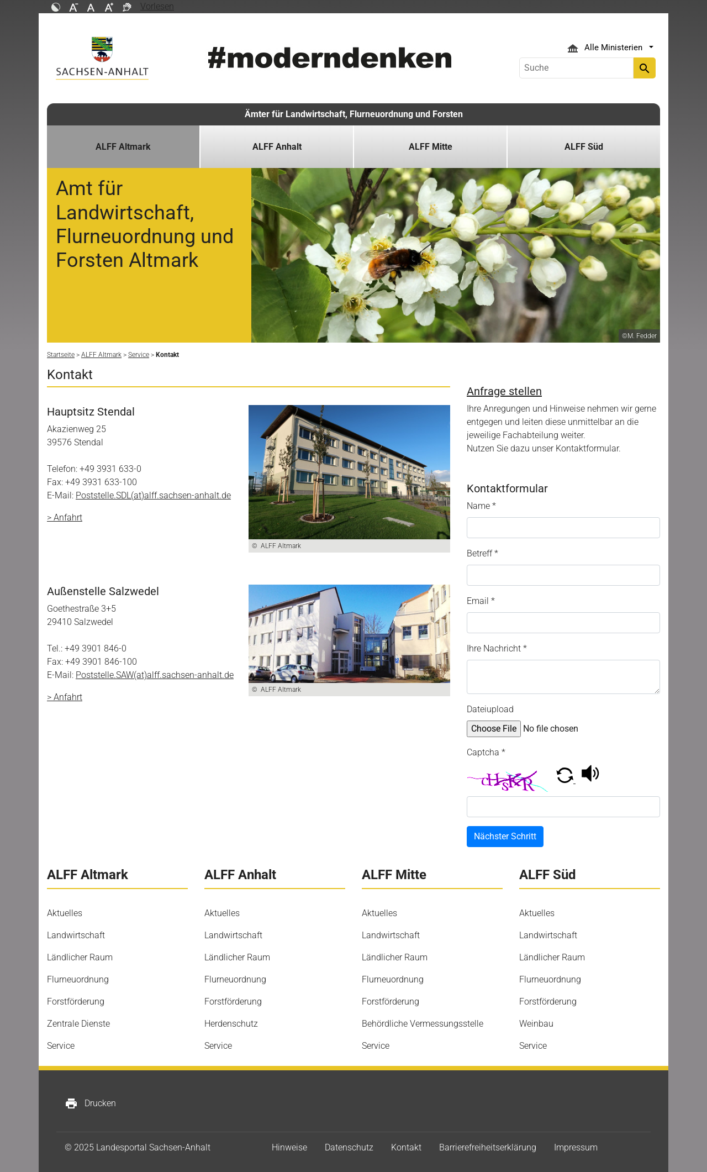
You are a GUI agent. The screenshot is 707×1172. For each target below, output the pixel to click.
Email (481, 601)
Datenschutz (349, 1147)
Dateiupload (490, 709)
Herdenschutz (231, 1023)
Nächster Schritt (505, 836)
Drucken (90, 1103)
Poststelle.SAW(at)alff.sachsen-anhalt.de (155, 675)
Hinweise (289, 1147)
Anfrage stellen (504, 391)
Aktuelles (64, 913)
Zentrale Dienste (78, 1023)
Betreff (482, 553)
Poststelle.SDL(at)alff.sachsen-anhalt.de (153, 495)
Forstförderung (75, 1001)
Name (481, 506)
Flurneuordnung (78, 979)
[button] (566, 780)
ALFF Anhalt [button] (277, 146)
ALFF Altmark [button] (123, 146)
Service (61, 1045)
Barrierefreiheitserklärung (487, 1147)
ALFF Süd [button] (583, 146)
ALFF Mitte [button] (430, 146)
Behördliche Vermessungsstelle (422, 1023)
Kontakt (406, 1147)
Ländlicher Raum (80, 957)
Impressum (576, 1147)
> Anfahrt (64, 517)
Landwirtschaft (76, 935)
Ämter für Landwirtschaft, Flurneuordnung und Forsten (354, 114)
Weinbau (536, 1023)
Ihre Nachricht (497, 648)
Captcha (486, 752)
